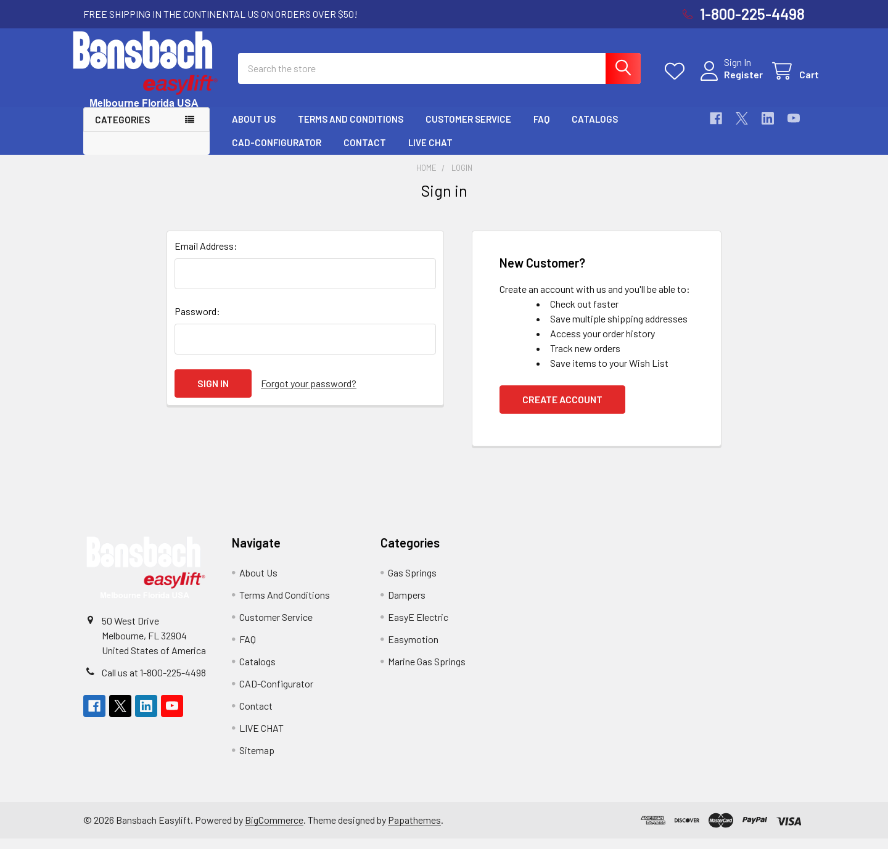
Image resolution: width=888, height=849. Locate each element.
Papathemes (414, 830)
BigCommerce (274, 830)
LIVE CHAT (430, 153)
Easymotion (413, 649)
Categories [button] (122, 130)
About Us (254, 129)
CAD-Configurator (276, 153)
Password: (197, 321)
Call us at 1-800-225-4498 (154, 683)
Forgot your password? (308, 394)
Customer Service (468, 129)
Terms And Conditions (350, 129)
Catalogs (595, 129)
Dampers (407, 605)
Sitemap (256, 760)
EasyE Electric (418, 627)
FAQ (541, 129)
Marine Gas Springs (427, 672)
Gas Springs (412, 583)
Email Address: (206, 256)
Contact (364, 153)
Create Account (562, 410)
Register (729, 81)
